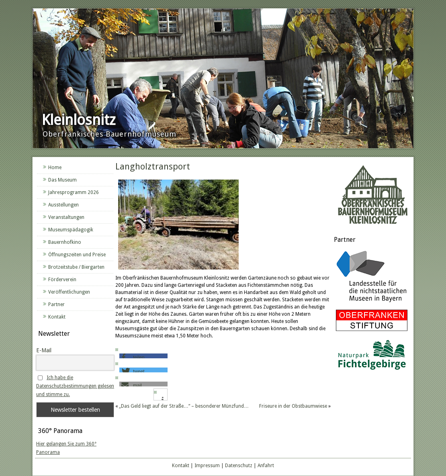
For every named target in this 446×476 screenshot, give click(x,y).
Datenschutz (238, 465)
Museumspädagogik (70, 230)
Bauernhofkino (64, 242)
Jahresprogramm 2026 (73, 192)
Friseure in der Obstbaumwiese (293, 406)
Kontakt (56, 317)
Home (54, 167)
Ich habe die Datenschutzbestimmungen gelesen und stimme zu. (75, 386)
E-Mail (43, 350)
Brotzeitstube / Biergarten (76, 267)
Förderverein (62, 279)
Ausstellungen (63, 205)
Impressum (207, 465)
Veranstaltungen (66, 217)
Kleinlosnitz (78, 120)
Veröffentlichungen (69, 292)
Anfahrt (266, 465)
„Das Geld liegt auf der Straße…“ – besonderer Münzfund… (184, 406)
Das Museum (62, 180)
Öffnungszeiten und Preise (77, 254)
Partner (56, 304)
